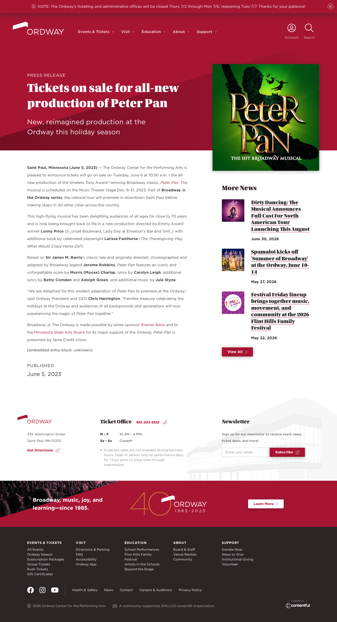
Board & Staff (184, 549)
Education (151, 31)
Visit (125, 31)
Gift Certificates (40, 574)
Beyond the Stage (139, 569)
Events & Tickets (94, 31)
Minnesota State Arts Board (59, 332)
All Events (35, 549)
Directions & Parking (92, 549)
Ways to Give (232, 554)
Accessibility (86, 559)
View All (237, 352)
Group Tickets (38, 564)
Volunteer (230, 564)
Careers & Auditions (155, 590)
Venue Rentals (185, 554)
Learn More (266, 504)
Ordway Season (40, 554)
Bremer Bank (153, 325)
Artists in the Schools (142, 564)
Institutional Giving (237, 559)
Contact (126, 590)
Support (204, 31)
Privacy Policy (190, 590)
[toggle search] (309, 32)
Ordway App (86, 564)
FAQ (79, 554)
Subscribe (287, 452)
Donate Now (232, 549)
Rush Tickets (37, 569)
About (179, 31)
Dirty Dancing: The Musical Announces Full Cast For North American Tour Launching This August (280, 216)
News (108, 590)
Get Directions (43, 450)
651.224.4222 (151, 422)
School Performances (142, 549)
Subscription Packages (45, 559)
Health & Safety (84, 590)
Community (182, 559)
